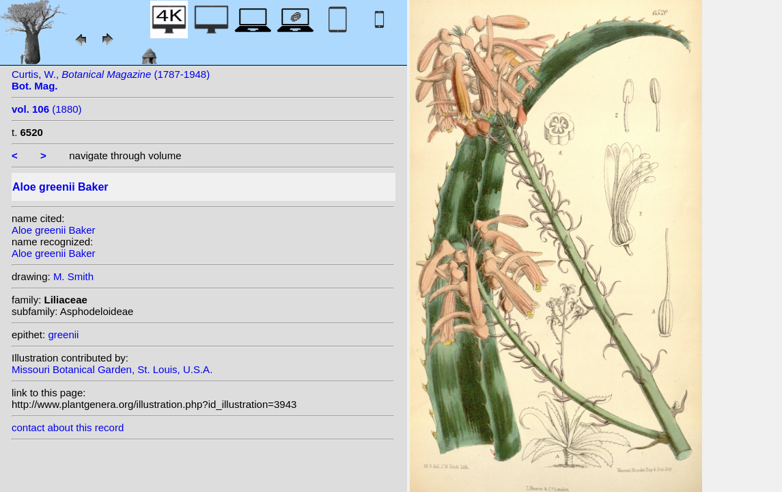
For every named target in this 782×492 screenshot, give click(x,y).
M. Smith (73, 276)
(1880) (47, 109)
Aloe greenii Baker (54, 230)
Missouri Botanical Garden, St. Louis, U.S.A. (112, 369)
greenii (63, 334)
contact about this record (68, 427)
